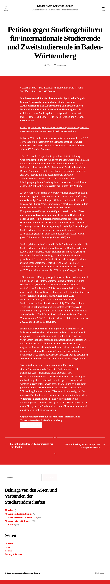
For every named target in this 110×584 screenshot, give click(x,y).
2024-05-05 (61, 65)
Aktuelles (9, 514)
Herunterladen (31, 429)
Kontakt (8, 555)
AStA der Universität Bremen (18, 525)
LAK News (10, 529)
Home (7, 551)
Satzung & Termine (13, 558)
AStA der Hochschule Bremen (18, 518)
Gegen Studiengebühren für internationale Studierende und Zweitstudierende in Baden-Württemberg (52, 422)
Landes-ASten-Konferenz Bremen (55, 6)
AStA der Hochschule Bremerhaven (21, 522)
